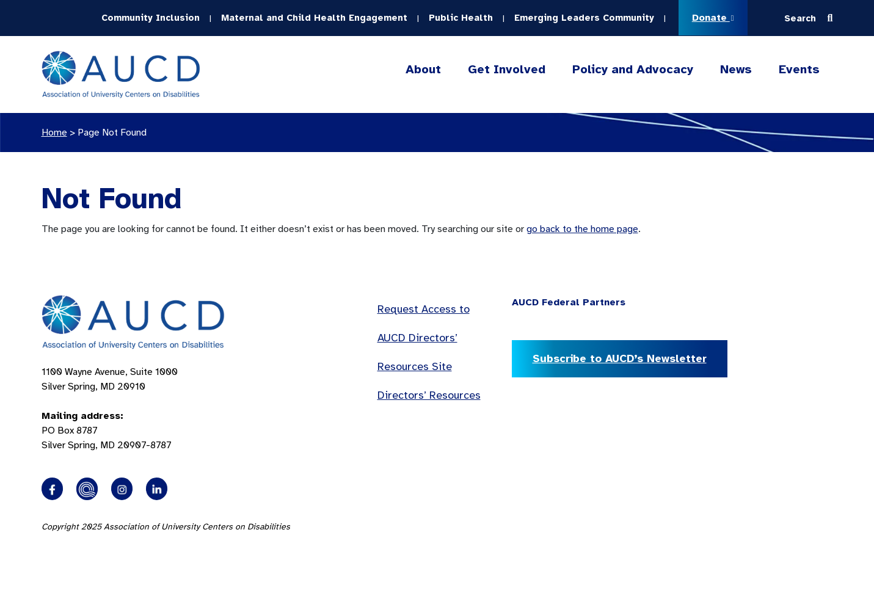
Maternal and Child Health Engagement (314, 17)
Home (54, 132)
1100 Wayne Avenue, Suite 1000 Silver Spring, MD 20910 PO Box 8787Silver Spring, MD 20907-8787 (110, 408)
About (423, 69)
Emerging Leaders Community (584, 17)
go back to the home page (582, 229)
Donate (713, 18)
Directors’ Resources (429, 395)
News (736, 69)
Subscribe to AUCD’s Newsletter (620, 358)
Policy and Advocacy (632, 69)
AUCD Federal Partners (568, 302)
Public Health (461, 17)
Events (799, 69)
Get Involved (506, 69)
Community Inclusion (150, 17)
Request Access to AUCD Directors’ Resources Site (423, 337)
